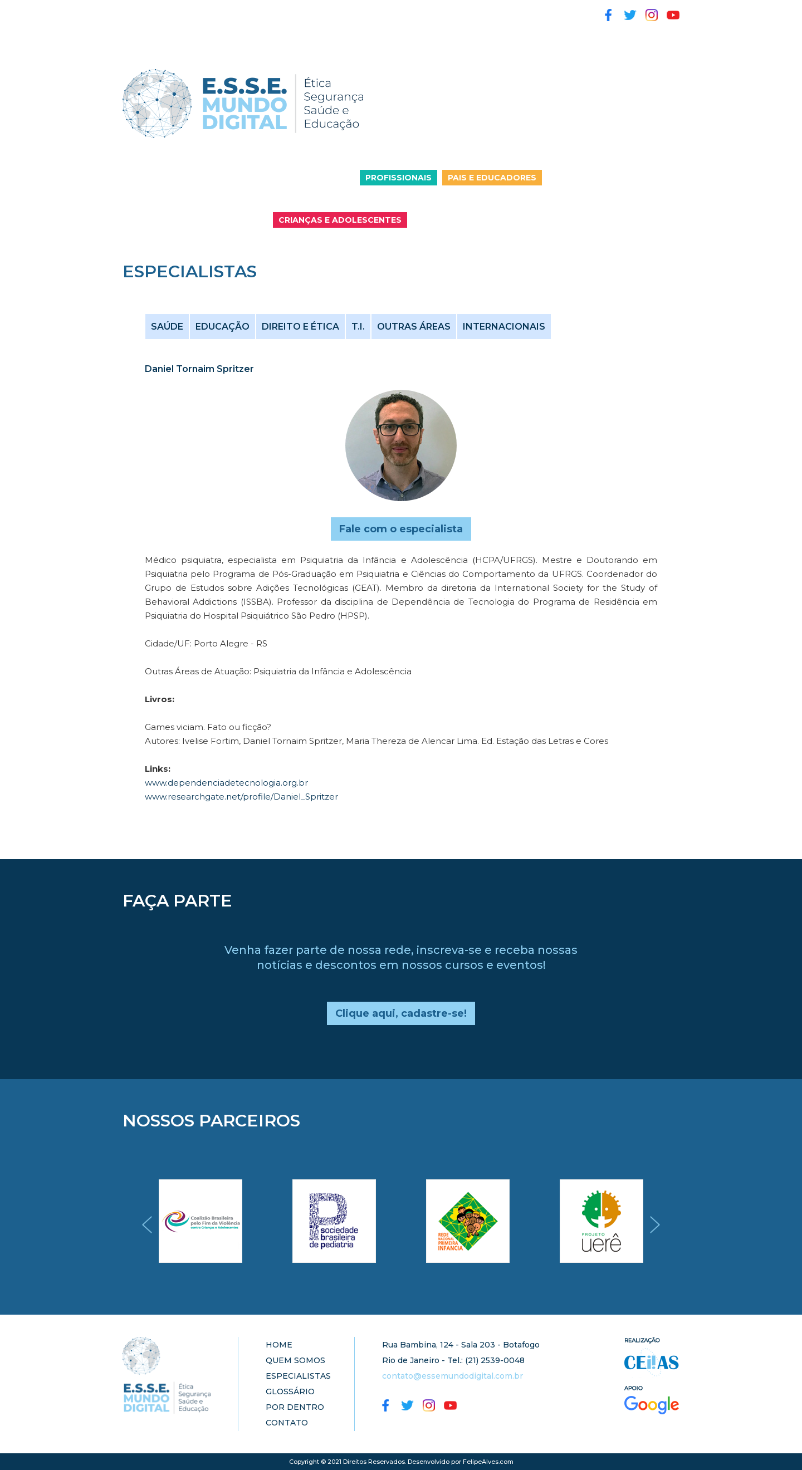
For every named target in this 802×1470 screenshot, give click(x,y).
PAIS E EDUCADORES (492, 178)
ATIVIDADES (502, 11)
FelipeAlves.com (488, 1462)
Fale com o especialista (401, 529)
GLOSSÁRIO (357, 11)
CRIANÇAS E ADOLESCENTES (340, 220)
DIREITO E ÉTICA (300, 326)
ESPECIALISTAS (281, 11)
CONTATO (146, 31)
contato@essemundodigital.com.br (452, 1376)
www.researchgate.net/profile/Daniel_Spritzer (241, 796)
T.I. (358, 326)
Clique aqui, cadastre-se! (401, 1013)
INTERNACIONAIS (504, 326)
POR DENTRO (429, 11)
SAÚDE (167, 326)
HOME (138, 11)
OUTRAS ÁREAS (414, 326)
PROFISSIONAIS (398, 178)
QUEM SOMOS (199, 11)
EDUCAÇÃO (222, 326)
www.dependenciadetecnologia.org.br (226, 782)
